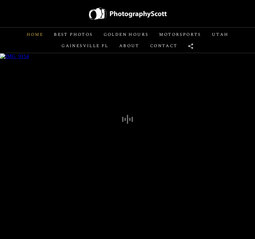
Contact (164, 45)
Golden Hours (126, 34)
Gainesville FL (85, 45)
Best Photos (73, 34)
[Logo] (127, 13)
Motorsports (180, 34)
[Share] (191, 45)
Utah (220, 34)
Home (35, 34)
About (129, 45)
